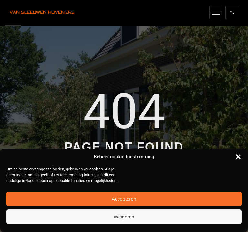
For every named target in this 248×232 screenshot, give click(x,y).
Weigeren (124, 216)
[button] (238, 156)
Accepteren (124, 199)
